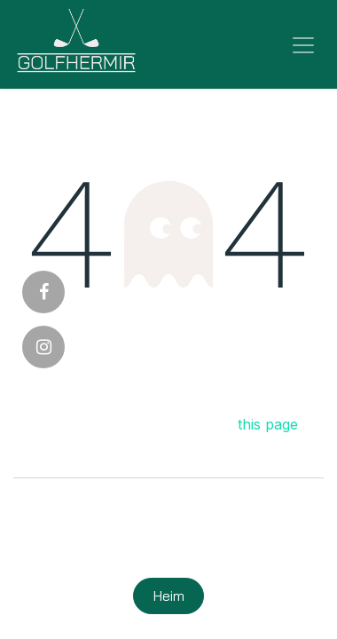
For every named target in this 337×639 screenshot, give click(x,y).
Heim (168, 595)
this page (268, 424)
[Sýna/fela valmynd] (303, 44)
